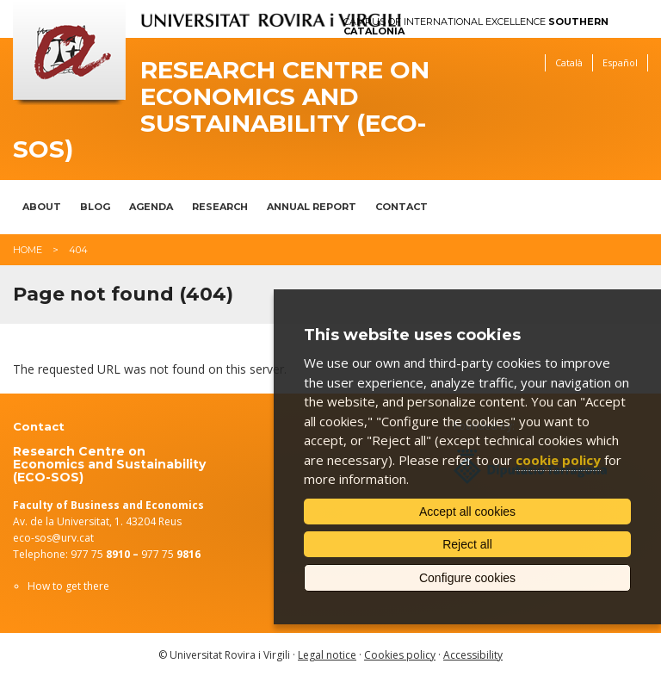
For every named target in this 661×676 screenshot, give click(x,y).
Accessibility (473, 655)
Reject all (467, 544)
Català (569, 62)
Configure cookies (467, 578)
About (41, 207)
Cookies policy (400, 655)
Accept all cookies (467, 511)
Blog (95, 207)
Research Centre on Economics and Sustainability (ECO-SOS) (221, 110)
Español (620, 62)
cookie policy (558, 459)
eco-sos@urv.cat (53, 537)
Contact (401, 207)
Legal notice (327, 655)
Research (220, 207)
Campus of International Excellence (475, 26)
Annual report (311, 207)
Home (27, 250)
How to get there (68, 586)
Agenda (151, 207)
